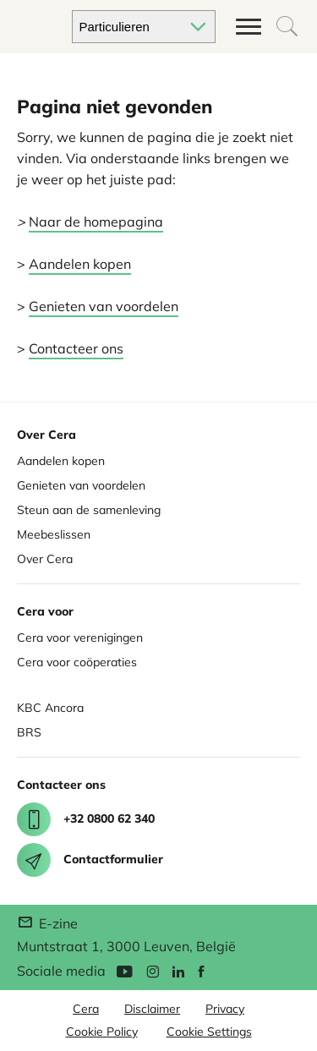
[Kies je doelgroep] (144, 26)
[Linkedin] (178, 970)
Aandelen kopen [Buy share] (61, 460)
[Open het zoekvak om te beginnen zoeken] (287, 27)
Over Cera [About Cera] (45, 559)
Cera (86, 1008)
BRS (29, 732)
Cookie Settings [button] (209, 1031)
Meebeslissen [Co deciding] (53, 534)
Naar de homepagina (96, 221)
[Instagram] (152, 970)
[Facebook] (201, 970)
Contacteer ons (76, 348)
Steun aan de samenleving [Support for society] (89, 509)
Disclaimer (152, 1008)
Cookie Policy (102, 1031)
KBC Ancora (50, 707)
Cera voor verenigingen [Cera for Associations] (80, 637)
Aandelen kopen (80, 263)
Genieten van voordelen (103, 306)
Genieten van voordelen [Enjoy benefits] (81, 485)
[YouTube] (124, 970)
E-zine (47, 923)
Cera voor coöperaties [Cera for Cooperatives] (77, 662)
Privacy (224, 1008)
